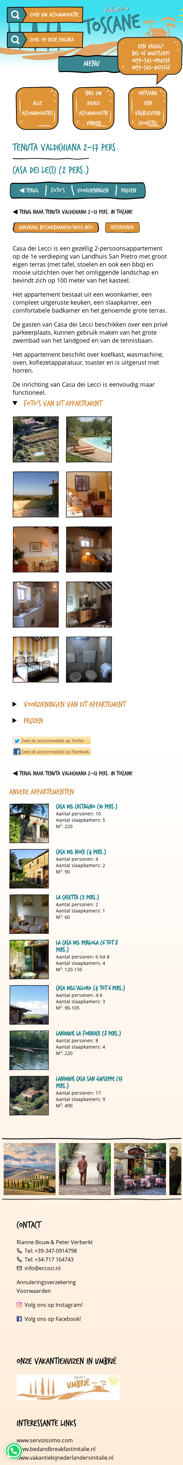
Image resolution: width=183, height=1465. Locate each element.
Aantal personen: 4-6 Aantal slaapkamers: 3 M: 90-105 (67, 1005)
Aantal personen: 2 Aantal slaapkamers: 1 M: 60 (67, 914)
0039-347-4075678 (151, 67)
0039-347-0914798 (151, 60)
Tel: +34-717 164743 (49, 1259)
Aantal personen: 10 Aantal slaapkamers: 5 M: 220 (67, 823)
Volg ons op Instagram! (54, 1305)
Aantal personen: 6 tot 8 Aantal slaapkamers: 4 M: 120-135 (67, 960)
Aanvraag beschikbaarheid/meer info (56, 227)
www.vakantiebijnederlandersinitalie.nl (65, 1457)
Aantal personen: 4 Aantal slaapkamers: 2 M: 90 (67, 869)
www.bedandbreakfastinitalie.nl (57, 1449)
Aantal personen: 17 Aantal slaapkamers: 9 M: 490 (67, 1096)
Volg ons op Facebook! (53, 1319)
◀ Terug (28, 190)
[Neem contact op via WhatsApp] (14, 1451)
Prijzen (128, 190)
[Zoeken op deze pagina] (17, 40)
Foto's (58, 190)
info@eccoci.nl (43, 1268)
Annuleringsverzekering (46, 1282)
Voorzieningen (92, 190)
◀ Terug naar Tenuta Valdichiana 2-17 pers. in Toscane (72, 212)
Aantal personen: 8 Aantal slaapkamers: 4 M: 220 (67, 1050)
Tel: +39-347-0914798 (51, 1250)
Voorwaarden (34, 1291)
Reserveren (122, 227)
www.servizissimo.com (45, 1440)
